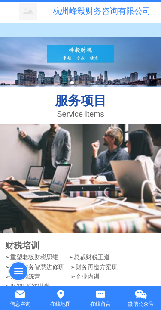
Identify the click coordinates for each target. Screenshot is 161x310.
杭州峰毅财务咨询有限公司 (102, 11)
